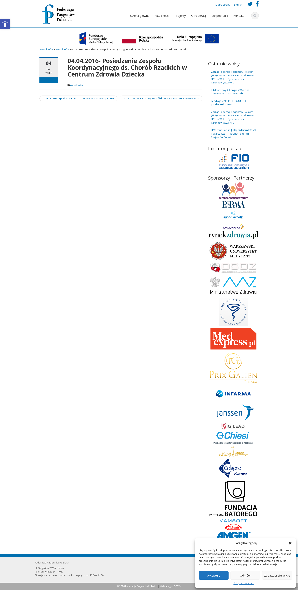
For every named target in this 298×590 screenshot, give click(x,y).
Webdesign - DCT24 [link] (170, 586)
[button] (290, 543)
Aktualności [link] (162, 15)
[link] (5, 24)
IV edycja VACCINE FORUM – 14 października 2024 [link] (228, 102)
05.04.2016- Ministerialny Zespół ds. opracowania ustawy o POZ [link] (161, 98)
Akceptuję (213, 575)
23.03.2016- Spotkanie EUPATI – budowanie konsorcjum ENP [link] (78, 98)
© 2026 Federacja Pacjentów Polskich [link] (137, 586)
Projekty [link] (180, 15)
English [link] (238, 4)
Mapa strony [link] (222, 4)
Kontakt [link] (238, 15)
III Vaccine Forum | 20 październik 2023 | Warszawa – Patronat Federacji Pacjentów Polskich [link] (233, 133)
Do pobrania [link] (220, 15)
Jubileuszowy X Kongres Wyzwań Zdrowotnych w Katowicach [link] (230, 91)
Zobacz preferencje (277, 575)
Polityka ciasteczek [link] (244, 583)
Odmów (245, 575)
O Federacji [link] (198, 15)
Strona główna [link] (139, 15)
